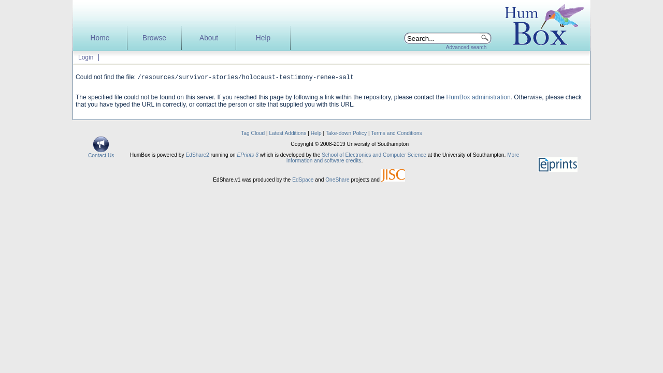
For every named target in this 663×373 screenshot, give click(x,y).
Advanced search (466, 47)
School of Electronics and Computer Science (374, 156)
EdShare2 (197, 156)
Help (263, 38)
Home (100, 38)
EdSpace (302, 181)
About (208, 38)
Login (85, 57)
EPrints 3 (247, 156)
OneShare (337, 181)
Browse (154, 38)
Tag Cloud (253, 134)
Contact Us (101, 154)
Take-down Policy (346, 134)
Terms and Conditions (396, 134)
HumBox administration (478, 98)
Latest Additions (287, 134)
